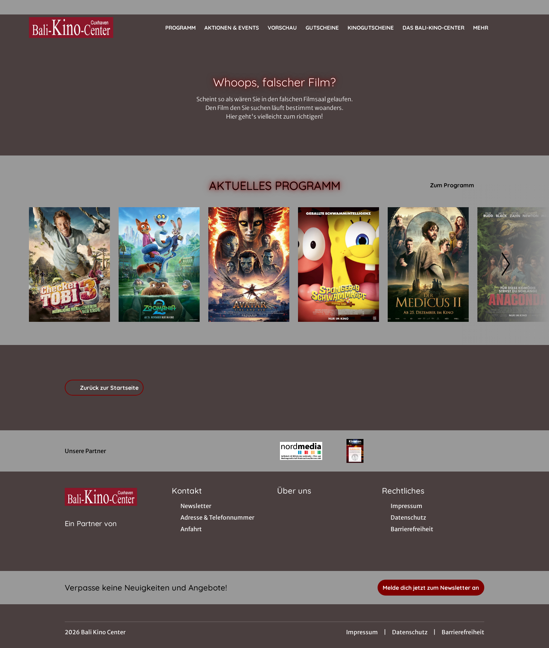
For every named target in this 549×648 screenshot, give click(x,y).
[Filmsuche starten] (513, 27)
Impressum (362, 632)
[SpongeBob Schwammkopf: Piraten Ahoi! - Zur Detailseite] (338, 264)
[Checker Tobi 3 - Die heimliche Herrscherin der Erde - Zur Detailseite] (69, 264)
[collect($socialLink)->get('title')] (13, 7)
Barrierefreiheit (463, 632)
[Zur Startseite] (79, 27)
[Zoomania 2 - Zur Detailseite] (159, 264)
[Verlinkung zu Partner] (301, 451)
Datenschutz (409, 632)
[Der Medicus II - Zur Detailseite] (428, 264)
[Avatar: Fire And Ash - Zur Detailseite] (248, 264)
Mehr (485, 27)
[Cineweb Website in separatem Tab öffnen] (91, 532)
